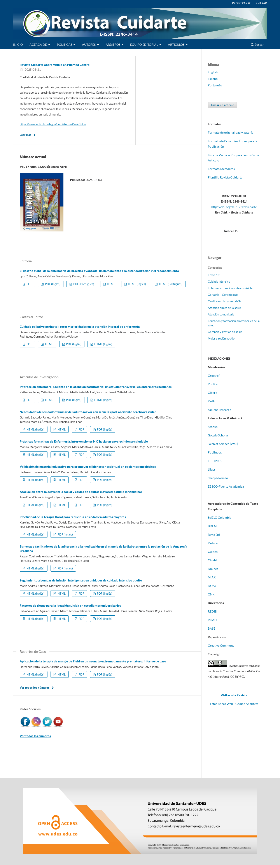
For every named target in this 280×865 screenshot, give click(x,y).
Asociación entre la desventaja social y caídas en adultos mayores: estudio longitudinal (81, 492)
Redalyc (213, 543)
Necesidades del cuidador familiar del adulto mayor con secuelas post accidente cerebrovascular (88, 412)
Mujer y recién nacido (221, 338)
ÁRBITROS (113, 44)
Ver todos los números (34, 687)
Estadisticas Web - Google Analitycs (234, 704)
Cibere (212, 392)
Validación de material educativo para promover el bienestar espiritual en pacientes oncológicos (88, 466)
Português (215, 85)
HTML (110, 284)
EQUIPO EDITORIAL (144, 44)
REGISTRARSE (241, 3)
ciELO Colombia (220, 517)
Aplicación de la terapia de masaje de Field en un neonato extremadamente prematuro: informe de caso (93, 661)
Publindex (215, 452)
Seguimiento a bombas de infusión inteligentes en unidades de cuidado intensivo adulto (81, 580)
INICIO (18, 44)
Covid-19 (214, 275)
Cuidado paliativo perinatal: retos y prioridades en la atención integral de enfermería (80, 326)
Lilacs (211, 469)
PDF (29, 284)
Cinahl (212, 560)
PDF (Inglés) (52, 284)
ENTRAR (261, 3)
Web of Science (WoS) (223, 444)
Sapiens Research (220, 409)
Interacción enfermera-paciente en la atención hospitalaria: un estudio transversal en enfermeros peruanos (96, 387)
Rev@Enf (214, 534)
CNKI (211, 594)
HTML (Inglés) (136, 284)
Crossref (214, 375)
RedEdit (213, 401)
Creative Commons (221, 645)
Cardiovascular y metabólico (225, 301)
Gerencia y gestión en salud (225, 332)
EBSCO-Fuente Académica (226, 486)
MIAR (212, 577)
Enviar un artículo (222, 105)
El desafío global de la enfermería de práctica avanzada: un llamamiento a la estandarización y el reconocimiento (99, 271)
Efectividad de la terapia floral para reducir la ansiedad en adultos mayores (73, 517)
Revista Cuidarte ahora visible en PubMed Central (55, 65)
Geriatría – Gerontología (223, 294)
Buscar (257, 44)
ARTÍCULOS (176, 44)
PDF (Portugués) (83, 284)
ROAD (212, 620)
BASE (211, 628)
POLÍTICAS (65, 44)
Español (213, 79)
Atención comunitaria (221, 314)
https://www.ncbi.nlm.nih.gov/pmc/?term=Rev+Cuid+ (53, 124)
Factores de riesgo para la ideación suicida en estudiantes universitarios (70, 605)
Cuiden (213, 551)
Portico (213, 384)
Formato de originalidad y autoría (230, 132)
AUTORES (89, 44)
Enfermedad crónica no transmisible (230, 288)
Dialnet (213, 569)
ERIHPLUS (215, 461)
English (213, 72)
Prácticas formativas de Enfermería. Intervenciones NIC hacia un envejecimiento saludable (84, 441)
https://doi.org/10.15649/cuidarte (234, 207)
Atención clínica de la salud (224, 308)
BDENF (213, 526)
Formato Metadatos (221, 169)
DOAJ (212, 586)
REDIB (212, 611)
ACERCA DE (38, 44)
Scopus (212, 427)
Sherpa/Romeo (218, 478)
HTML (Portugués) (170, 284)
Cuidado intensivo (219, 281)
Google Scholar (218, 435)
